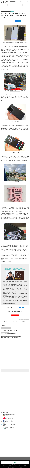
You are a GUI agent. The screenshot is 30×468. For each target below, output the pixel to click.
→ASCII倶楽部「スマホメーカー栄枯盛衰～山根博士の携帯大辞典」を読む (15, 293)
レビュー (4, 5)
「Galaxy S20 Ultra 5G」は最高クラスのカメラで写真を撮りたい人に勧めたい (11, 334)
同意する (15, 462)
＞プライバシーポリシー (15, 464)
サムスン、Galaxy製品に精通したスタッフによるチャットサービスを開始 (11, 335)
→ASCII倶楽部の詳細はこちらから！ (9, 303)
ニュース (11, 5)
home (2, 7)
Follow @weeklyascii (14, 313)
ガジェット (18, 5)
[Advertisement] (15, 347)
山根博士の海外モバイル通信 (6, 11)
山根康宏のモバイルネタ (6, 262)
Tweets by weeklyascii (18, 374)
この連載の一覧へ (6, 327)
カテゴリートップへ (23, 318)
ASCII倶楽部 (5, 295)
